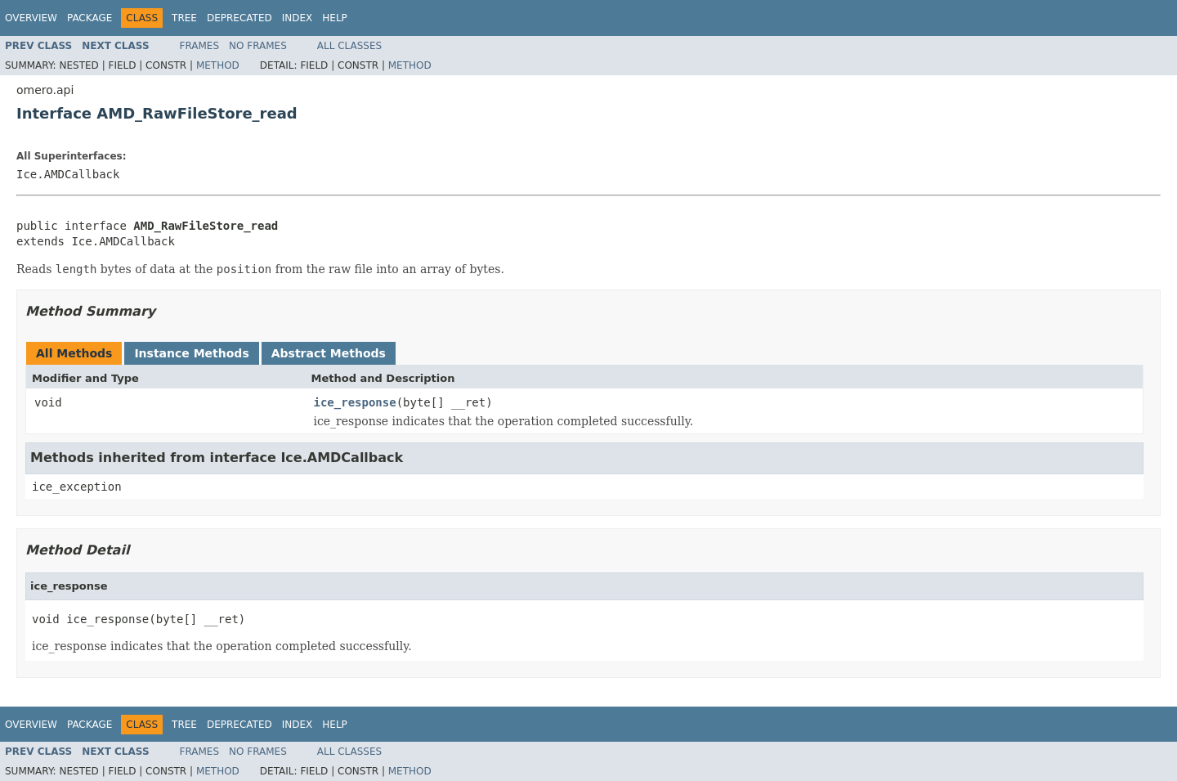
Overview (31, 18)
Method (217, 65)
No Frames (258, 46)
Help (334, 18)
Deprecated (239, 18)
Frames (200, 46)
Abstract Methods (328, 353)
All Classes (349, 46)
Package (89, 18)
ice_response (355, 402)
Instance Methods (191, 353)
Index (297, 18)
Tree (184, 18)
